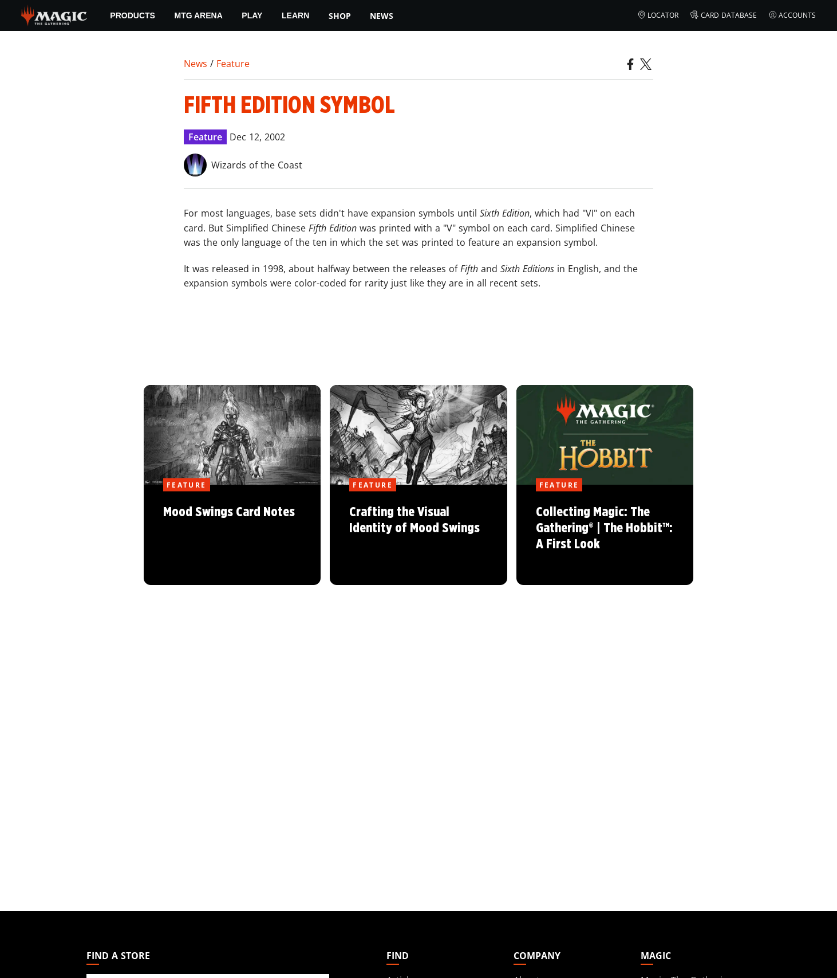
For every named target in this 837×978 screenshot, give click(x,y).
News (381, 15)
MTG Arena (199, 15)
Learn (295, 15)
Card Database (723, 15)
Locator (658, 15)
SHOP (340, 15)
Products (132, 15)
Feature (233, 63)
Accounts (792, 15)
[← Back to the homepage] (54, 14)
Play (252, 15)
